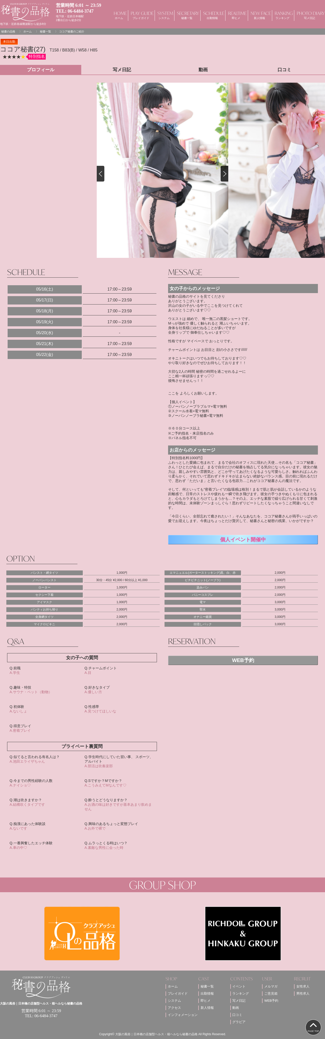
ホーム (27, 31)
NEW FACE (259, 15)
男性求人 (303, 993)
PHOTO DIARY (309, 15)
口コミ (237, 1015)
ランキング (240, 993)
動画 (235, 1008)
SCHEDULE (212, 15)
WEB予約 (243, 660)
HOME (119, 15)
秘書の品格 (8, 31)
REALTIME (236, 15)
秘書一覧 (45, 31)
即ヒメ (205, 1000)
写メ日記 (239, 1000)
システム (174, 1000)
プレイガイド (178, 993)
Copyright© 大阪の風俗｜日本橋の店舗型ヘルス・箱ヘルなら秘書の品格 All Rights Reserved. (162, 1034)
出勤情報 (207, 993)
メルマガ (271, 986)
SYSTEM (164, 15)
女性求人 (303, 986)
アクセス (174, 1008)
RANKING (282, 15)
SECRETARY (186, 15)
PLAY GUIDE (141, 15)
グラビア (239, 1022)
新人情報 (207, 1008)
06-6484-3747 (81, 11)
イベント (239, 986)
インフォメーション (183, 1015)
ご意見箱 (271, 993)
